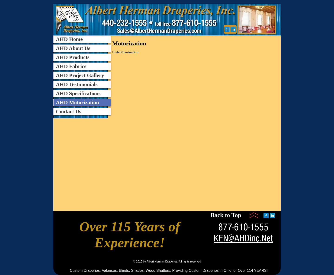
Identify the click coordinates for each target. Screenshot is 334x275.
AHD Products (73, 57)
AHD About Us (73, 48)
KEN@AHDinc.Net (243, 238)
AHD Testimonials (77, 84)
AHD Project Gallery (80, 75)
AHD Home (69, 39)
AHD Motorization (77, 102)
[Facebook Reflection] (226, 29)
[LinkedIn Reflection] (233, 29)
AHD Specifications (78, 93)
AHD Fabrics (71, 66)
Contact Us (68, 111)
